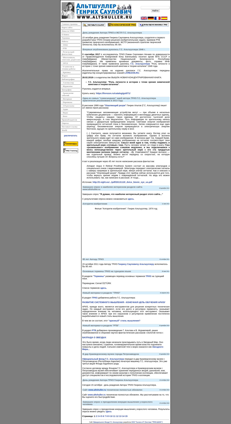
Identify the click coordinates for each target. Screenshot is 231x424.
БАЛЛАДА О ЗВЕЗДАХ (94, 337)
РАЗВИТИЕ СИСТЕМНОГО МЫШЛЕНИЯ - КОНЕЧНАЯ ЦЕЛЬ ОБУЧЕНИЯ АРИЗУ (123, 302)
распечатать (70, 135)
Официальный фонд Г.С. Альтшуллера (103, 359)
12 (117, 416)
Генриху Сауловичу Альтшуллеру (136, 264)
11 (114, 416)
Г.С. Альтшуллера (140, 64)
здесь (131, 199)
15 (126, 416)
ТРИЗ (148, 276)
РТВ (94, 330)
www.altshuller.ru (97, 390)
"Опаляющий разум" (115, 105)
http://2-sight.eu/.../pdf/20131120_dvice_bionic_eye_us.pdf (122, 182)
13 (120, 416)
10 (111, 416)
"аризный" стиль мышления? (124, 320)
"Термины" (99, 276)
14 (123, 416)
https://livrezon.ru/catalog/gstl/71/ (113, 93)
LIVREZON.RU (131, 73)
